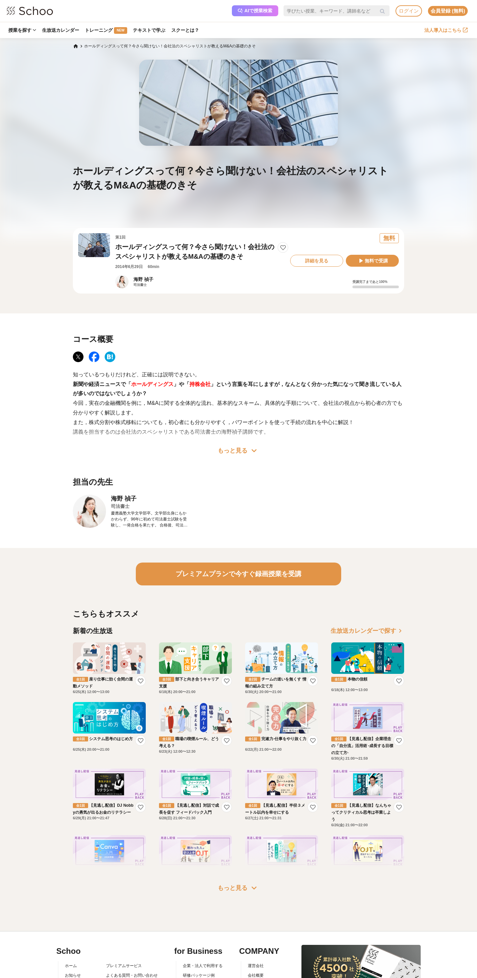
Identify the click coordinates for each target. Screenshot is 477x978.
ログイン (409, 11)
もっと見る (238, 450)
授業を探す (22, 30)
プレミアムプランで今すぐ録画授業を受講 (238, 573)
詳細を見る (316, 260)
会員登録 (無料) (448, 11)
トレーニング (106, 30)
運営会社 (256, 965)
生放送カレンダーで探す (367, 631)
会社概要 (256, 975)
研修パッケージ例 (199, 975)
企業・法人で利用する (203, 965)
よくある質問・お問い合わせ (132, 975)
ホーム (71, 965)
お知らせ (73, 975)
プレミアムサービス (124, 965)
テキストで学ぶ (149, 30)
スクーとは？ (185, 30)
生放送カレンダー (60, 30)
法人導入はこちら (446, 30)
